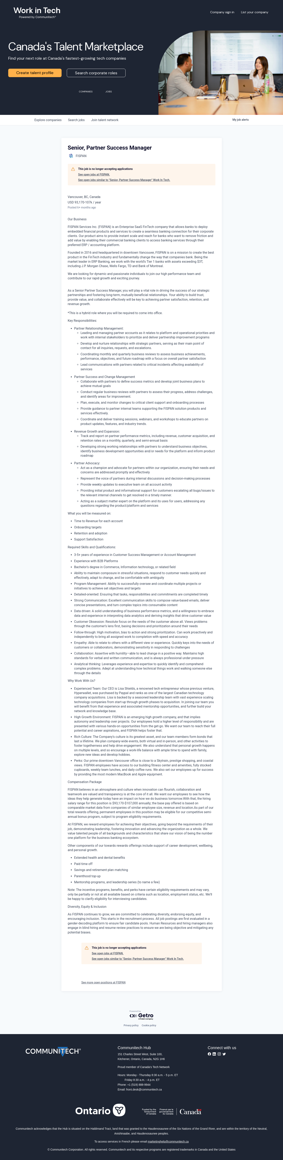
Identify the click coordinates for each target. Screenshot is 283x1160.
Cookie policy (149, 1025)
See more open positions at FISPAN (103, 982)
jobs (76, 120)
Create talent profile (35, 72)
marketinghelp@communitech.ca (168, 1141)
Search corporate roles (96, 73)
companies (48, 120)
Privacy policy (131, 1025)
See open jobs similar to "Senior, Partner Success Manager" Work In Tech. (124, 180)
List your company (254, 12)
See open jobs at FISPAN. (94, 174)
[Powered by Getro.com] (142, 1015)
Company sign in (222, 12)
